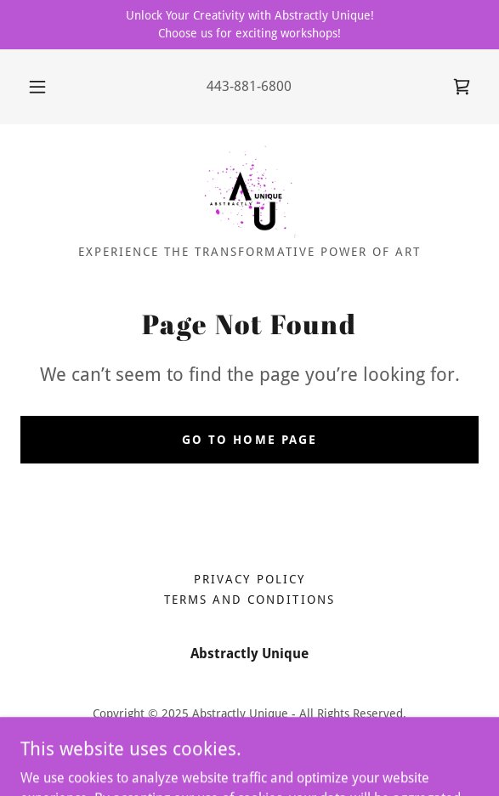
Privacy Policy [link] (249, 579)
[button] (41, 87)
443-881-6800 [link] (249, 86)
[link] (462, 87)
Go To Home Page (249, 439)
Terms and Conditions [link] (249, 599)
